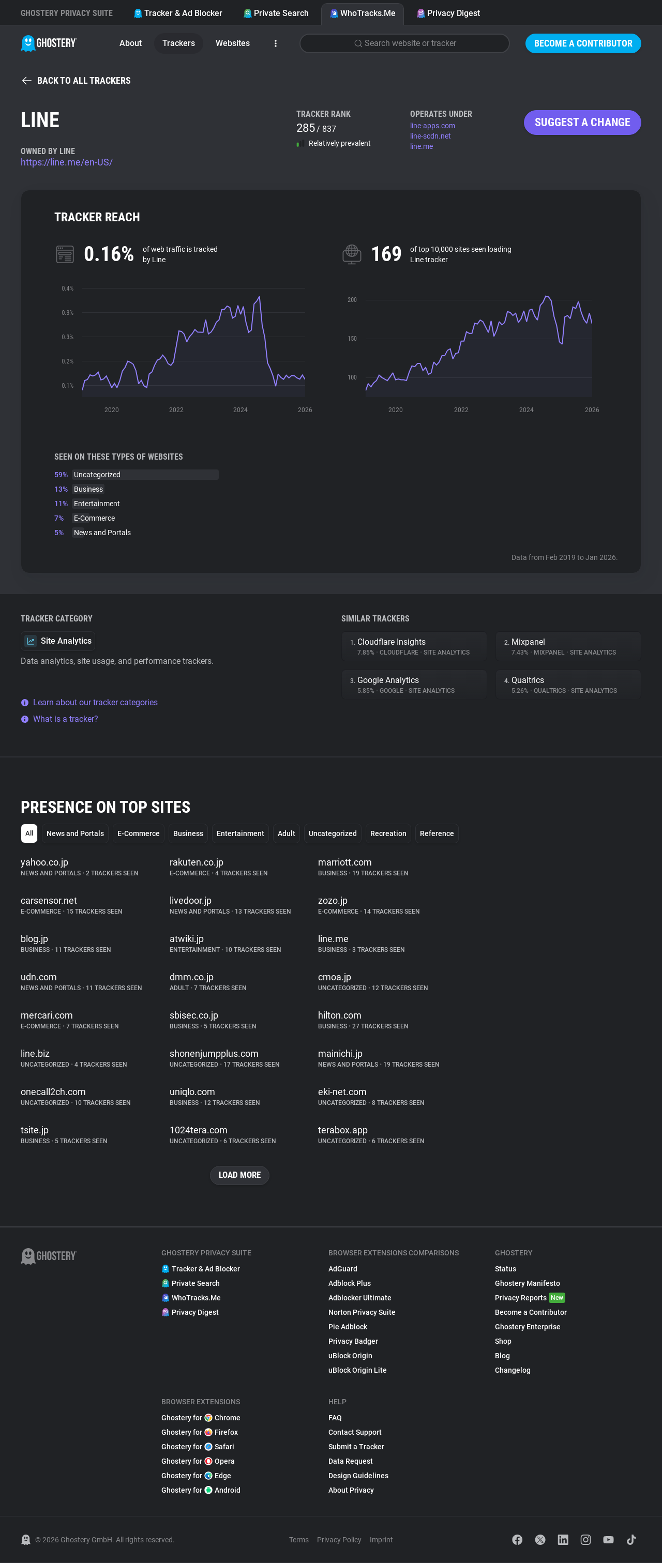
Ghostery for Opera (198, 1462)
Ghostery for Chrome (200, 1418)
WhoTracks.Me (362, 13)
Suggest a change (582, 122)
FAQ (335, 1418)
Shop (503, 1342)
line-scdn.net (430, 136)
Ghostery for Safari (197, 1447)
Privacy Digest (448, 13)
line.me (421, 146)
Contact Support (355, 1433)
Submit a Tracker (356, 1447)
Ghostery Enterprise (528, 1327)
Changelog (513, 1371)
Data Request (350, 1462)
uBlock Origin (350, 1356)
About (130, 43)
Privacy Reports (530, 1298)
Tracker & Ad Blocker (177, 13)
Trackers (178, 43)
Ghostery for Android (200, 1490)
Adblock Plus (349, 1284)
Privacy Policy (339, 1540)
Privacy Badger (353, 1342)
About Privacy (351, 1490)
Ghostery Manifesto (527, 1284)
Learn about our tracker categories (89, 702)
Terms (299, 1540)
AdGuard (342, 1269)
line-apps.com (432, 126)
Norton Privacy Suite (362, 1313)
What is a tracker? (59, 719)
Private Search (276, 13)
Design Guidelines (358, 1476)
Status (505, 1269)
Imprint (381, 1540)
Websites (233, 43)
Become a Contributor (583, 43)
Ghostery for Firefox (199, 1433)
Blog (502, 1356)
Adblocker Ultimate (360, 1298)
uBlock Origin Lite (357, 1371)
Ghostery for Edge (196, 1476)
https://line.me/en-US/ (67, 162)
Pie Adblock (347, 1327)
